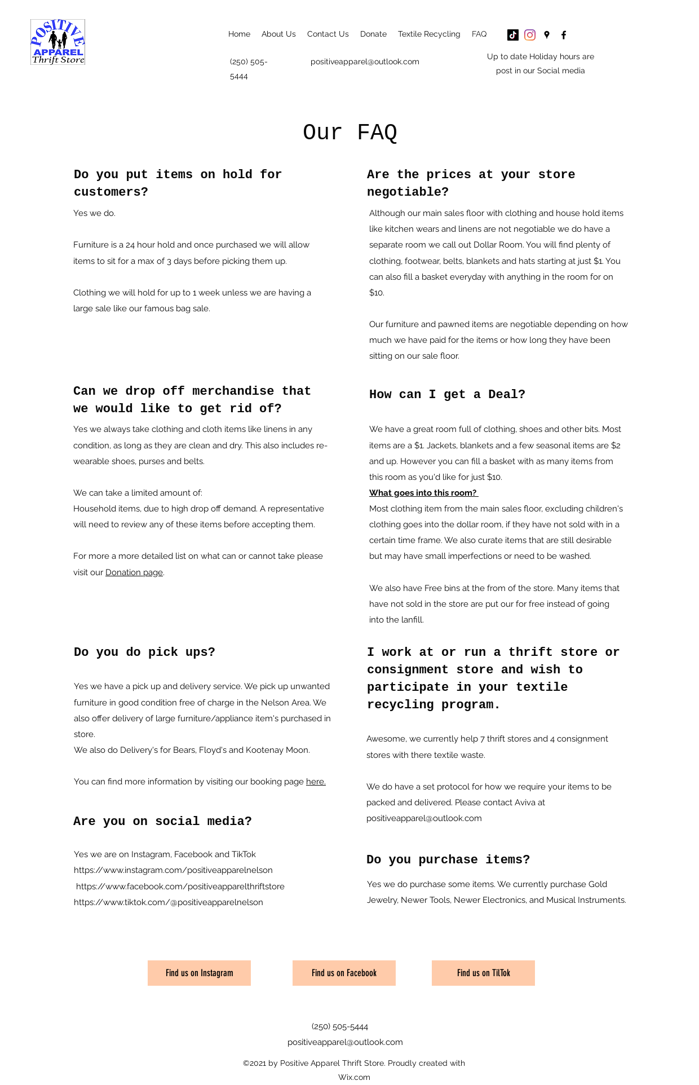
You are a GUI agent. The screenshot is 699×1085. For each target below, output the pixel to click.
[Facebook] (563, 35)
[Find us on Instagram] (199, 973)
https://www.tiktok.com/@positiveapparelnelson (168, 902)
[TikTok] (513, 35)
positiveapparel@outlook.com (365, 61)
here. (316, 782)
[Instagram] (530, 35)
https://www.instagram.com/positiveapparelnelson (173, 870)
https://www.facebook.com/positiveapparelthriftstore (180, 886)
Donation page (134, 572)
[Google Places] (546, 35)
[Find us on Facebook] (344, 973)
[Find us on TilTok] (483, 973)
